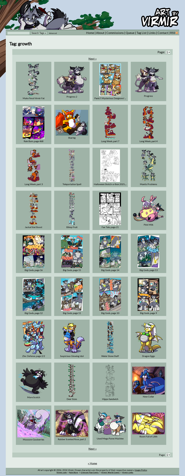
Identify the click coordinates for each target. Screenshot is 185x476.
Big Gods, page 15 (72, 270)
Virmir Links (127, 472)
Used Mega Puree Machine (110, 438)
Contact (163, 32)
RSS (174, 32)
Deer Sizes (72, 399)
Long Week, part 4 (148, 141)
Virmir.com (62, 472)
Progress (148, 95)
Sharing (72, 137)
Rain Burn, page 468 (33, 141)
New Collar (148, 396)
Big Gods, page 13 (148, 270)
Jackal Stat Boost (33, 227)
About (100, 32)
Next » (92, 58)
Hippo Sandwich (110, 399)
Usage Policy (141, 470)
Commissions (115, 32)
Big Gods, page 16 (34, 270)
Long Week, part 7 (110, 141)
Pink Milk (148, 224)
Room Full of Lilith (148, 436)
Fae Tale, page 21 (110, 227)
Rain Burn (73, 472)
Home (90, 32)
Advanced (53, 33)
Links (152, 32)
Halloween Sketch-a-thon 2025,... (110, 184)
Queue (130, 32)
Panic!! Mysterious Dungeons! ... (110, 98)
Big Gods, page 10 (110, 313)
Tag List (141, 32)
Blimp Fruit (71, 227)
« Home (92, 463)
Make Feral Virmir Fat (34, 98)
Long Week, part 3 (34, 184)
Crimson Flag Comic (90, 472)
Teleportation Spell (71, 184)
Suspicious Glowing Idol (72, 356)
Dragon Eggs (148, 356)
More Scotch (33, 397)
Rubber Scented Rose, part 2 (72, 439)
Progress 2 (71, 96)
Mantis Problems (148, 184)
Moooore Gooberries (33, 439)
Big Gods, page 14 (110, 270)
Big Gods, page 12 (34, 313)
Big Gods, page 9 (148, 313)
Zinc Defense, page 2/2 (33, 356)
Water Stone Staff (110, 356)
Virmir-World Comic (110, 472)
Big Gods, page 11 (72, 313)
